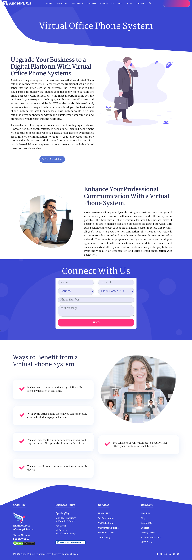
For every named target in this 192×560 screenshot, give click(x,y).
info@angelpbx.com (23, 529)
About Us (145, 513)
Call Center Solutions (108, 528)
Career (140, 3)
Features (77, 3)
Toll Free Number (106, 518)
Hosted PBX (104, 513)
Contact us (107, 3)
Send (96, 323)
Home (49, 3)
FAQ (120, 3)
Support (145, 528)
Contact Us (146, 523)
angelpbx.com (71, 554)
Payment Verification (151, 537)
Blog (129, 3)
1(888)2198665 (21, 539)
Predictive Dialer (106, 532)
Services (61, 3)
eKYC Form (146, 542)
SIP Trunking (104, 537)
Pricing (91, 3)
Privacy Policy (147, 532)
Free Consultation (52, 159)
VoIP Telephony (105, 523)
